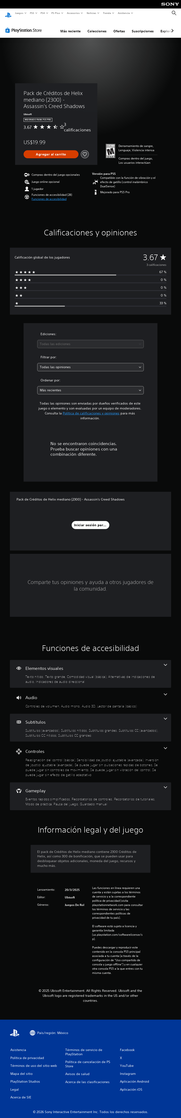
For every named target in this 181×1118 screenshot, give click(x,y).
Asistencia (124, 13)
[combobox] (90, 339)
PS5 (32, 13)
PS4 (43, 13)
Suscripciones (143, 27)
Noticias (91, 13)
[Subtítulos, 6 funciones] (90, 723)
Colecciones (97, 27)
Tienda (107, 13)
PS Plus (55, 13)
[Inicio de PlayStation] (8, 13)
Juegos (19, 13)
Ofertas (119, 27)
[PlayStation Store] (24, 25)
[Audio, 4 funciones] (90, 696)
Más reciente (70, 27)
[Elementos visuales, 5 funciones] (90, 669)
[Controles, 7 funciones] (90, 757)
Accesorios (73, 13)
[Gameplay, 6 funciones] (90, 792)
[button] (49, 194)
